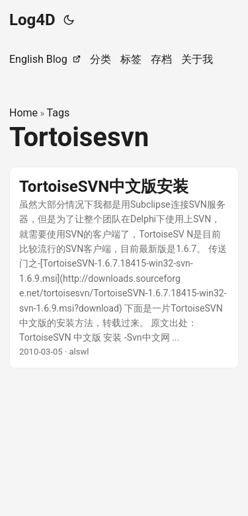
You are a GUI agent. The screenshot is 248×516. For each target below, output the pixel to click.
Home (23, 113)
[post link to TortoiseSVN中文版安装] (124, 267)
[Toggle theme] (69, 20)
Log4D (32, 20)
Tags (58, 113)
